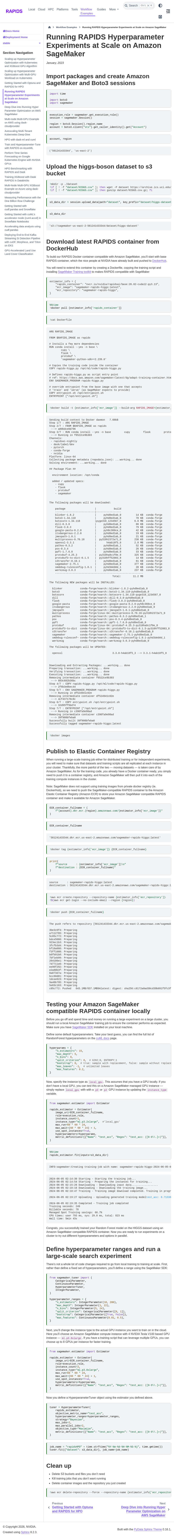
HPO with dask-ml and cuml (20, 139)
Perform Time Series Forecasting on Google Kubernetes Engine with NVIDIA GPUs (22, 158)
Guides (101, 9)
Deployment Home (17, 37)
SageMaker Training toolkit (74, 271)
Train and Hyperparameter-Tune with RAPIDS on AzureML (22, 146)
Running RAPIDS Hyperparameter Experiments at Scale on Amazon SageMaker (22, 96)
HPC (51, 9)
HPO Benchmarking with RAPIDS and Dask (18, 170)
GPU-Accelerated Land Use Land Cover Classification (20, 252)
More (113, 9)
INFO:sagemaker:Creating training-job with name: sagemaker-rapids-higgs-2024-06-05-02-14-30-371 (110, 1167)
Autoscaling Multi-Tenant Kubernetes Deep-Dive (18, 133)
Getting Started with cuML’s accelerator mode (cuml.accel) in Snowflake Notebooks (23, 218)
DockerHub (159, 260)
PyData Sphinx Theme (148, 1529)
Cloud (41, 9)
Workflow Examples (87, 11)
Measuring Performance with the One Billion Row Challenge (23, 199)
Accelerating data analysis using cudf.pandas (23, 228)
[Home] (49, 27)
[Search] (139, 5)
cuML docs (103, 1038)
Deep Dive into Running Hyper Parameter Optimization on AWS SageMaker (23, 110)
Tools (74, 9)
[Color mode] (160, 6)
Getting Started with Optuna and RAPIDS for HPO (23, 85)
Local (31, 9)
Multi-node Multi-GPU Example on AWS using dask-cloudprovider (22, 123)
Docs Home (12, 31)
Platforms (62, 9)
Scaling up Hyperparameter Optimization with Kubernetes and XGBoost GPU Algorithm (21, 62)
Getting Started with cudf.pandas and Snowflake (20, 208)
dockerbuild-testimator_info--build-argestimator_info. (110, 408)
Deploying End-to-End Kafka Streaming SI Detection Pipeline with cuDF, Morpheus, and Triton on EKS (23, 240)
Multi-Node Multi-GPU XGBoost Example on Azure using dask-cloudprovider (22, 189)
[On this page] (168, 11)
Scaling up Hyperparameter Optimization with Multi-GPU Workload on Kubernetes (20, 74)
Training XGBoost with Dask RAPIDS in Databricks (20, 179)
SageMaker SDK (82, 1027)
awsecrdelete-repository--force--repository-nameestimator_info (110, 1492)
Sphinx (25, 1532)
